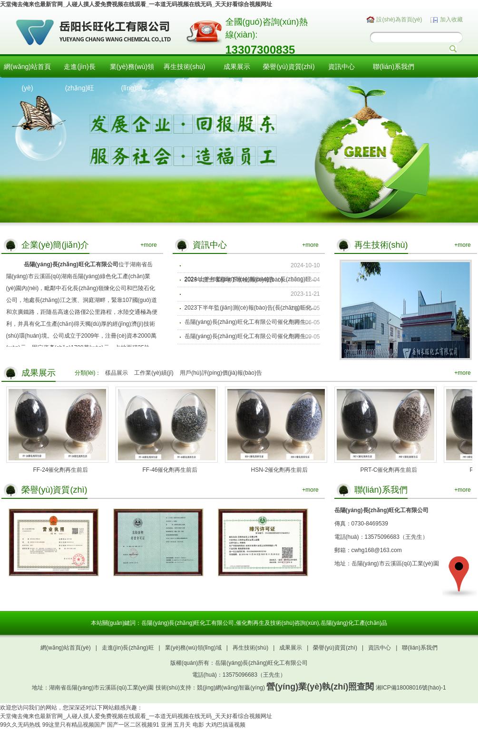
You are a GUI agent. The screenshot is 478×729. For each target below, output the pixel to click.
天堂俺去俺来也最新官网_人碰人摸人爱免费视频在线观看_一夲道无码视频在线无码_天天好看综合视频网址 (136, 4)
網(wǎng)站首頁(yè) (27, 77)
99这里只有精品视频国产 (74, 724)
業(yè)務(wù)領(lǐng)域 (132, 77)
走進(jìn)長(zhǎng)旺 (79, 77)
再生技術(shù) (184, 66)
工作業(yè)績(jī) (154, 372)
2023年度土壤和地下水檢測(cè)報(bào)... (236, 279)
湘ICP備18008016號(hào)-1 (411, 687)
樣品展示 (116, 372)
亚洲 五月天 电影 (182, 724)
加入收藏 (451, 19)
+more (148, 245)
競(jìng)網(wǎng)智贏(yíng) (231, 687)
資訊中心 (341, 66)
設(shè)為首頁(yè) (399, 19)
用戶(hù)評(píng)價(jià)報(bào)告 (221, 372)
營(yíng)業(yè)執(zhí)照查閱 (320, 686)
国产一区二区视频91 (133, 724)
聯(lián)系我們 (393, 66)
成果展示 (237, 66)
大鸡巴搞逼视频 (225, 724)
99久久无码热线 (20, 724)
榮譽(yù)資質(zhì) (288, 66)
